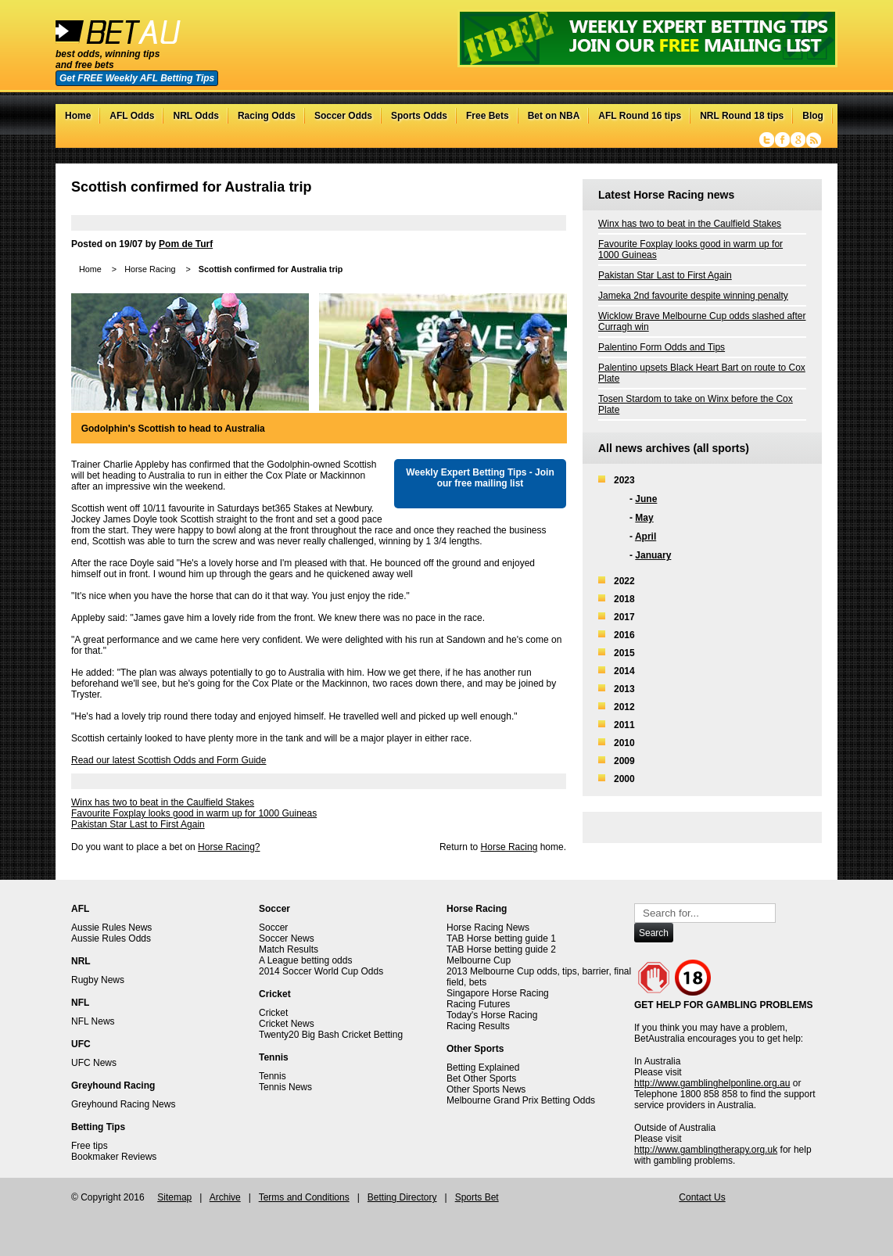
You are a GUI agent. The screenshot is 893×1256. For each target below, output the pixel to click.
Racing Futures (478, 1004)
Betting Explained (482, 1067)
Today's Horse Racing (491, 1015)
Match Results (288, 949)
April (645, 536)
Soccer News (286, 938)
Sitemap (174, 1197)
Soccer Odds (343, 115)
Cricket (273, 1012)
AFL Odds (131, 115)
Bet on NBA (554, 115)
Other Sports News (485, 1089)
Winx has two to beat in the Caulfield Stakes (162, 802)
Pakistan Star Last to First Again (138, 824)
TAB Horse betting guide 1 (501, 938)
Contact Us (702, 1197)
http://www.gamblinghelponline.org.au (712, 1083)
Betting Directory (402, 1197)
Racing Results (478, 1026)
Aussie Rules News (111, 927)
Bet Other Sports (481, 1078)
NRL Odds (195, 115)
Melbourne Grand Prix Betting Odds (520, 1100)
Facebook (782, 140)
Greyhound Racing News (123, 1104)
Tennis (272, 1076)
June (646, 498)
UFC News (94, 1062)
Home (78, 115)
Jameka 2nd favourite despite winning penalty (693, 295)
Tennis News (285, 1087)
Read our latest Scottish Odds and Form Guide (168, 760)
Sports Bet (477, 1197)
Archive (225, 1197)
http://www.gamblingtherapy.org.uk (705, 1149)
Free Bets (487, 115)
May (644, 517)
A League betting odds (305, 960)
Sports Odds (419, 115)
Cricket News (286, 1023)
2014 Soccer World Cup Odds (321, 971)
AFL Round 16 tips (639, 115)
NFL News (93, 1021)
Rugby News (97, 979)
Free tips (89, 1145)
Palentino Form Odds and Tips (661, 347)
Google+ (798, 140)
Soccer (273, 927)
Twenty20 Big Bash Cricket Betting (331, 1034)
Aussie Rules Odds (111, 938)
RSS (813, 140)
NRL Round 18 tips (742, 115)
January (653, 555)
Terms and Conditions (304, 1197)
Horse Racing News (487, 927)
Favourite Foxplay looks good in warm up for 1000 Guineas (194, 813)
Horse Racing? (229, 847)
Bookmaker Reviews (113, 1156)
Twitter (766, 140)
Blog (812, 115)
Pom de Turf (186, 244)
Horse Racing (149, 269)
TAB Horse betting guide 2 (501, 949)
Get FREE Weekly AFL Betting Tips (136, 78)
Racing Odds (267, 115)
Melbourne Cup (478, 960)
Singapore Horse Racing (497, 993)
